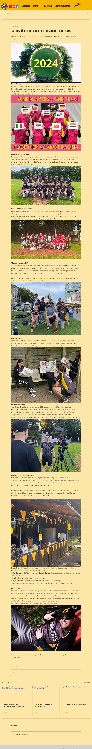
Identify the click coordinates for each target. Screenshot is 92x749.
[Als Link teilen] (17, 666)
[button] (88, 14)
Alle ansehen (86, 683)
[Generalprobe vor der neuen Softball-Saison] (46, 693)
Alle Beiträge (6, 14)
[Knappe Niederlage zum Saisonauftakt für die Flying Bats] (15, 693)
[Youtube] (14, 6)
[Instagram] (10, 6)
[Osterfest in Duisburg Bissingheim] (76, 693)
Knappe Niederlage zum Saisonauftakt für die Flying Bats (14, 706)
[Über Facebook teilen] (12, 666)
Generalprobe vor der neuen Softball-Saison (43, 706)
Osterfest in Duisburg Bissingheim (75, 705)
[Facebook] (17, 6)
